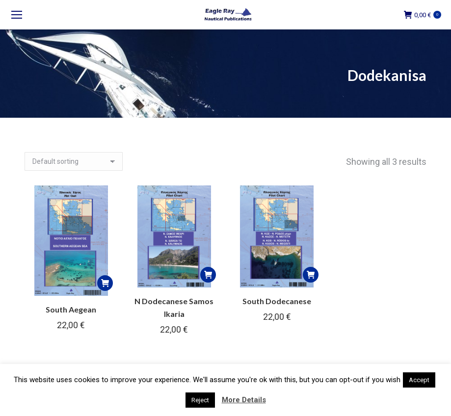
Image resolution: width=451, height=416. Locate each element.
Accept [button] (419, 380)
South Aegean (71, 309)
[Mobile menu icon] (17, 15)
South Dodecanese (276, 301)
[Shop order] (74, 161)
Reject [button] (200, 400)
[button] (105, 283)
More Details (244, 399)
